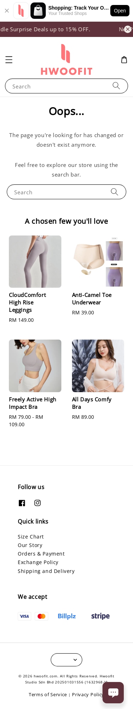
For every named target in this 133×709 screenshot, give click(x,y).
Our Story (30, 545)
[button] (9, 59)
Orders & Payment (41, 553)
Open (120, 10)
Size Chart (31, 536)
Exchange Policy (38, 562)
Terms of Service (48, 694)
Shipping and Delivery (46, 571)
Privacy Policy (88, 694)
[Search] (116, 86)
